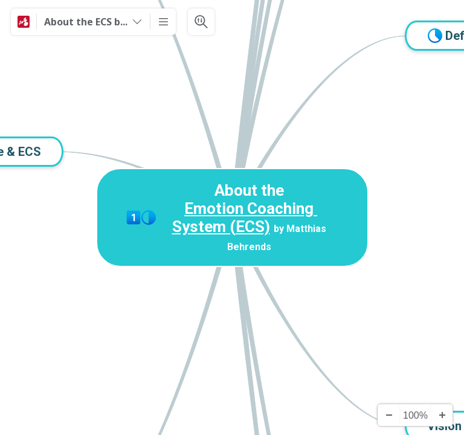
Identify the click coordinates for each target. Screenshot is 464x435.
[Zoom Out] (388, 415)
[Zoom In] (442, 415)
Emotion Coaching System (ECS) (245, 217)
